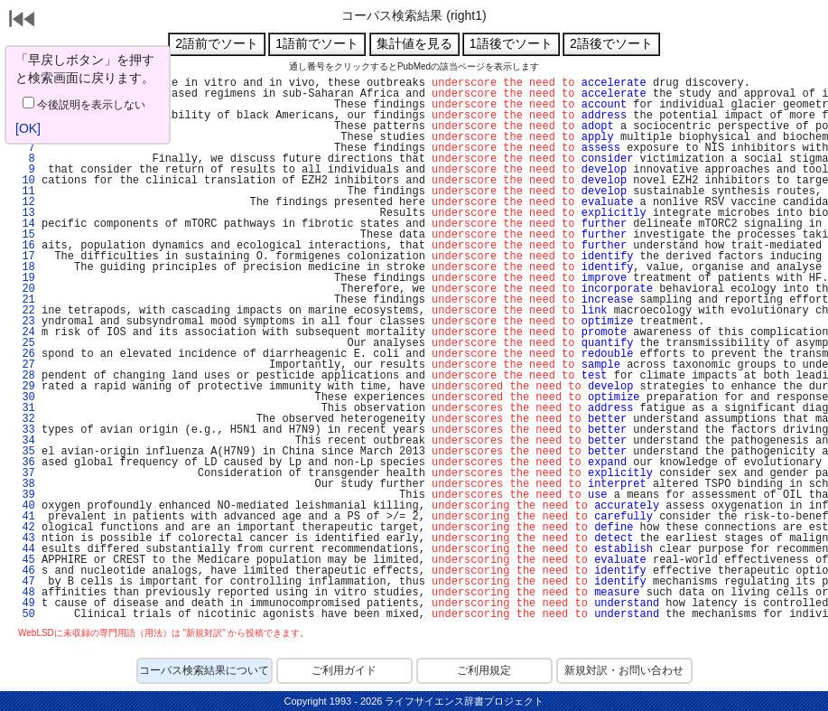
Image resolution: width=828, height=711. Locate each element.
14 (25, 224)
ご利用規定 (484, 670)
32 (25, 419)
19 (25, 278)
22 (25, 310)
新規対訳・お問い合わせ (624, 670)
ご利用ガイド (344, 670)
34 (25, 441)
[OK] (28, 128)
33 (25, 430)
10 (25, 180)
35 (25, 451)
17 (25, 256)
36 (25, 462)
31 (25, 408)
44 (25, 549)
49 (25, 603)
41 (25, 516)
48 (25, 592)
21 (25, 300)
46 (25, 571)
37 (25, 473)
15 (25, 235)
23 (25, 321)
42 (25, 527)
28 (25, 376)
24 (25, 332)
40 (25, 506)
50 (25, 614)
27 (25, 365)
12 (25, 202)
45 (25, 560)
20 (25, 289)
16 (25, 245)
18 (25, 267)
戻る (23, 21)
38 (25, 484)
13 (25, 213)
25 (25, 343)
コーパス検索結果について (204, 670)
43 (25, 538)
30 (25, 397)
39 (25, 495)
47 (25, 581)
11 (25, 191)
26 (25, 354)
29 (25, 386)
